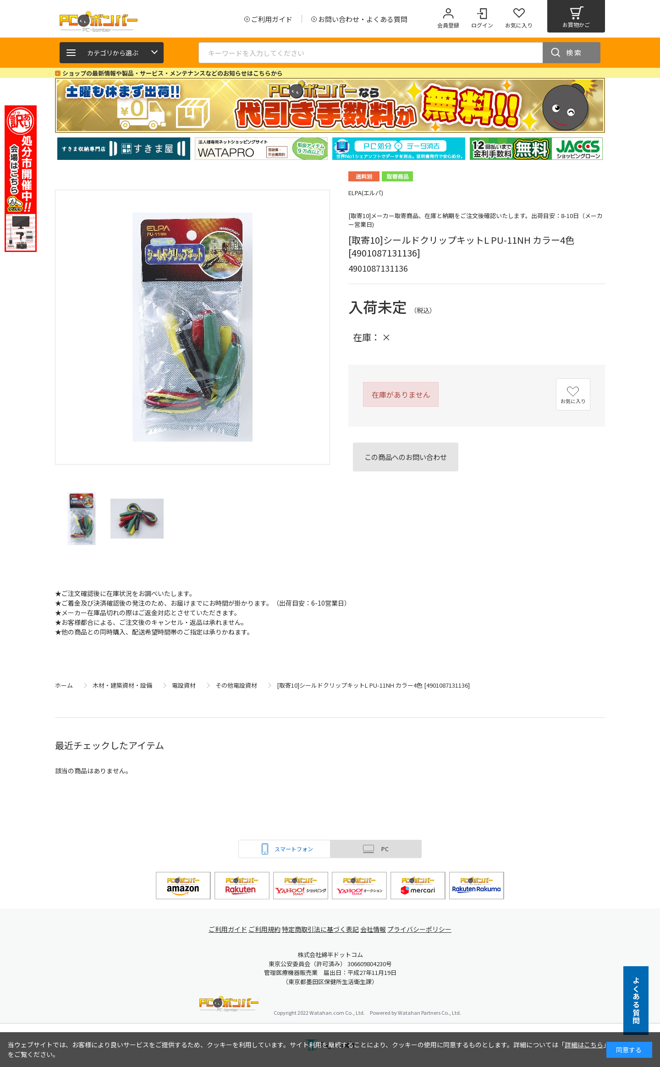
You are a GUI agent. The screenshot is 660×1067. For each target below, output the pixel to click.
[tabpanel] (123, 148)
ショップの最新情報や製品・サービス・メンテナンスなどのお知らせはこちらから (172, 73)
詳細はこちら (584, 1044)
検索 (574, 52)
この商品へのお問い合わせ (405, 457)
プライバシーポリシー (426, 929)
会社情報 (377, 929)
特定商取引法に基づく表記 (322, 929)
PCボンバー (228, 1005)
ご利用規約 (264, 929)
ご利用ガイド (222, 929)
